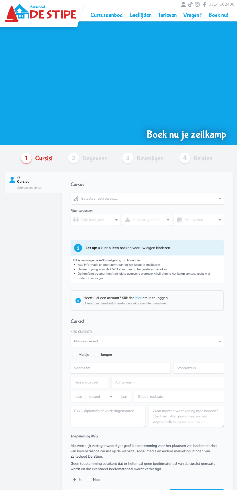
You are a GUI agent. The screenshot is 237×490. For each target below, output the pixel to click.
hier (146, 297)
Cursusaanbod (106, 15)
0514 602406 (221, 4)
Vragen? (192, 15)
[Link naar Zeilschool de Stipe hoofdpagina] (40, 15)
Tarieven (167, 15)
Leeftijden (140, 15)
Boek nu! (218, 15)
